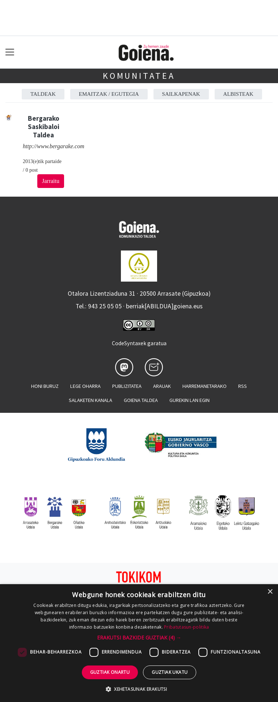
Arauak (162, 386)
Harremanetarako (204, 386)
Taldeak (43, 94)
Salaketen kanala (90, 400)
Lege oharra (85, 386)
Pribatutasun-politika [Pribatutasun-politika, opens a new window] (186, 627)
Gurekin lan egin (189, 400)
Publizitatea (127, 386)
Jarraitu (50, 181)
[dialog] (139, 643)
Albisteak (238, 94)
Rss (242, 386)
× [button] (270, 592)
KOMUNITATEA (139, 75)
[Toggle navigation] (10, 52)
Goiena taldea (141, 400)
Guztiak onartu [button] (110, 672)
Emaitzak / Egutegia (109, 94)
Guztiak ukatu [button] (170, 672)
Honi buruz (45, 386)
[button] (139, 637)
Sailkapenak (181, 94)
